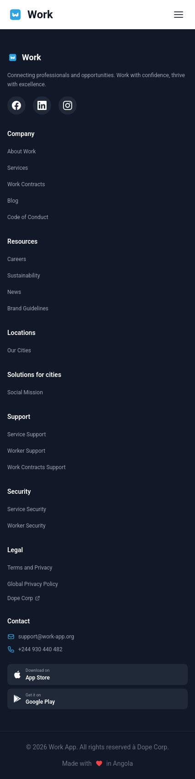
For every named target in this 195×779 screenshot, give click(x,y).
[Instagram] (67, 105)
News (14, 292)
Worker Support (26, 451)
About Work (21, 151)
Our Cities (19, 350)
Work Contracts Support (36, 467)
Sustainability (23, 275)
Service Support (26, 434)
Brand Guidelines (27, 308)
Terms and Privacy (29, 568)
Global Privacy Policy (32, 584)
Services (17, 168)
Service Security (26, 509)
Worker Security (26, 526)
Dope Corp (23, 598)
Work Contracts (26, 184)
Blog (12, 201)
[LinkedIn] (42, 105)
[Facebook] (16, 105)
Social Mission (25, 392)
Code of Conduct (27, 217)
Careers (16, 259)
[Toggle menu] (178, 14)
